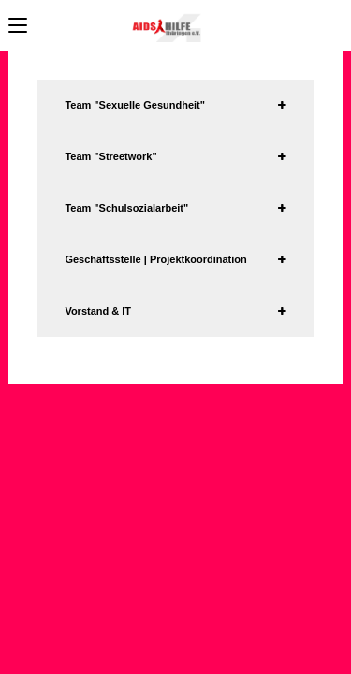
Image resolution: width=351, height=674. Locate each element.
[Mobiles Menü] (17, 26)
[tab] (175, 105)
